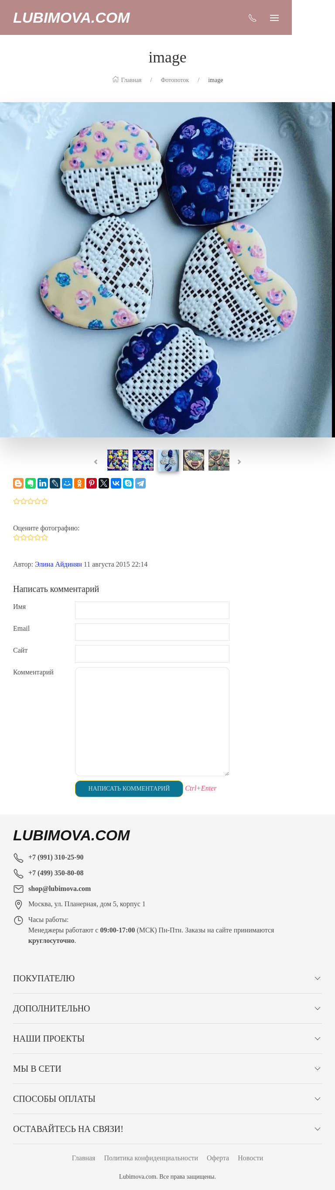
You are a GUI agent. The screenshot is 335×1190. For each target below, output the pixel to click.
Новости (250, 1158)
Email (21, 628)
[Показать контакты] (296, 17)
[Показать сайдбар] (317, 17)
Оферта (218, 1158)
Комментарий (33, 672)
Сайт (20, 650)
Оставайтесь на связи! (68, 1129)
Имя (19, 606)
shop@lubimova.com (59, 888)
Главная (84, 1158)
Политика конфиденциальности (151, 1158)
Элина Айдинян (58, 564)
